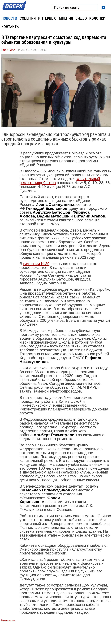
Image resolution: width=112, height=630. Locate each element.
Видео (81, 18)
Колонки (97, 18)
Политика (8, 50)
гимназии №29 (36, 263)
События (28, 18)
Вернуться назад (8, 620)
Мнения (66, 18)
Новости (9, 18)
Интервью (47, 18)
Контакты (10, 26)
